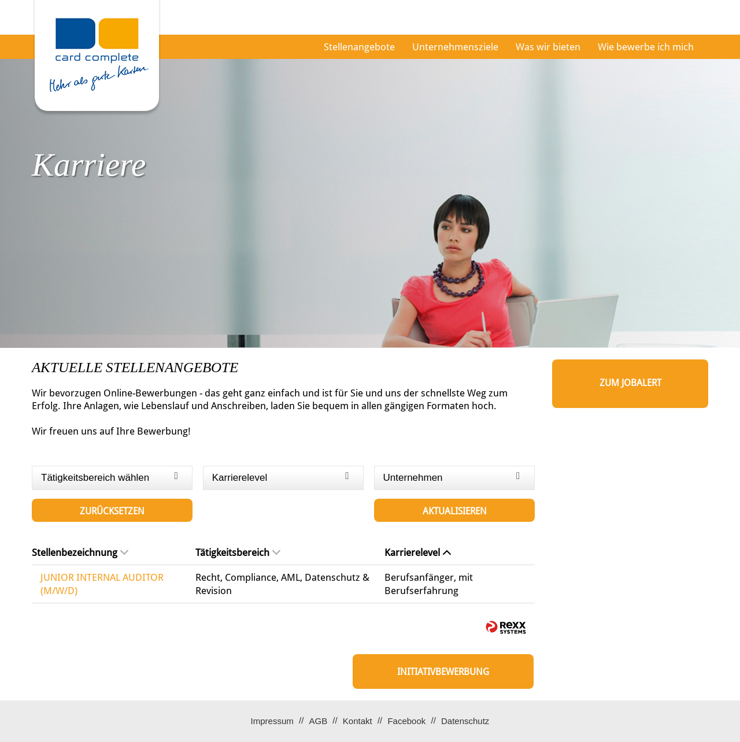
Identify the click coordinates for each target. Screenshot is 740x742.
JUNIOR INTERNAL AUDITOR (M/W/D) (102, 584)
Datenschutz (465, 721)
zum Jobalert (630, 382)
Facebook (406, 721)
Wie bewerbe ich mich (646, 47)
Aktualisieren (455, 511)
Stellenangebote (359, 47)
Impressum (272, 721)
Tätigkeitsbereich (237, 552)
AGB (318, 721)
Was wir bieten (548, 47)
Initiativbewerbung (443, 671)
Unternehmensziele (455, 47)
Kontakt (357, 721)
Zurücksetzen (112, 511)
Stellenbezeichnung (80, 552)
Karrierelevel (417, 552)
